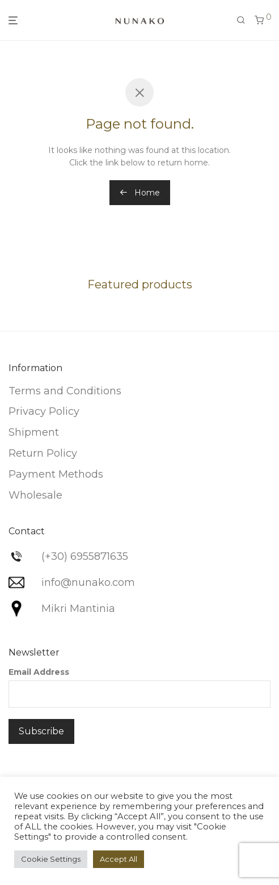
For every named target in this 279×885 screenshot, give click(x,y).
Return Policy (43, 453)
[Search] (241, 20)
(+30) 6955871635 (84, 556)
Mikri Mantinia (78, 608)
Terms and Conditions (65, 391)
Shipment (34, 432)
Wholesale (35, 495)
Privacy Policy (44, 411)
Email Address (39, 672)
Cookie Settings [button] (51, 858)
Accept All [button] (118, 858)
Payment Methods (56, 474)
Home (140, 193)
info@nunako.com (88, 582)
